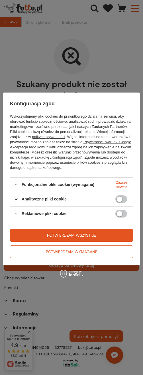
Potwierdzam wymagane (71, 251)
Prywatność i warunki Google (107, 142)
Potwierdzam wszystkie (71, 235)
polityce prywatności (48, 137)
